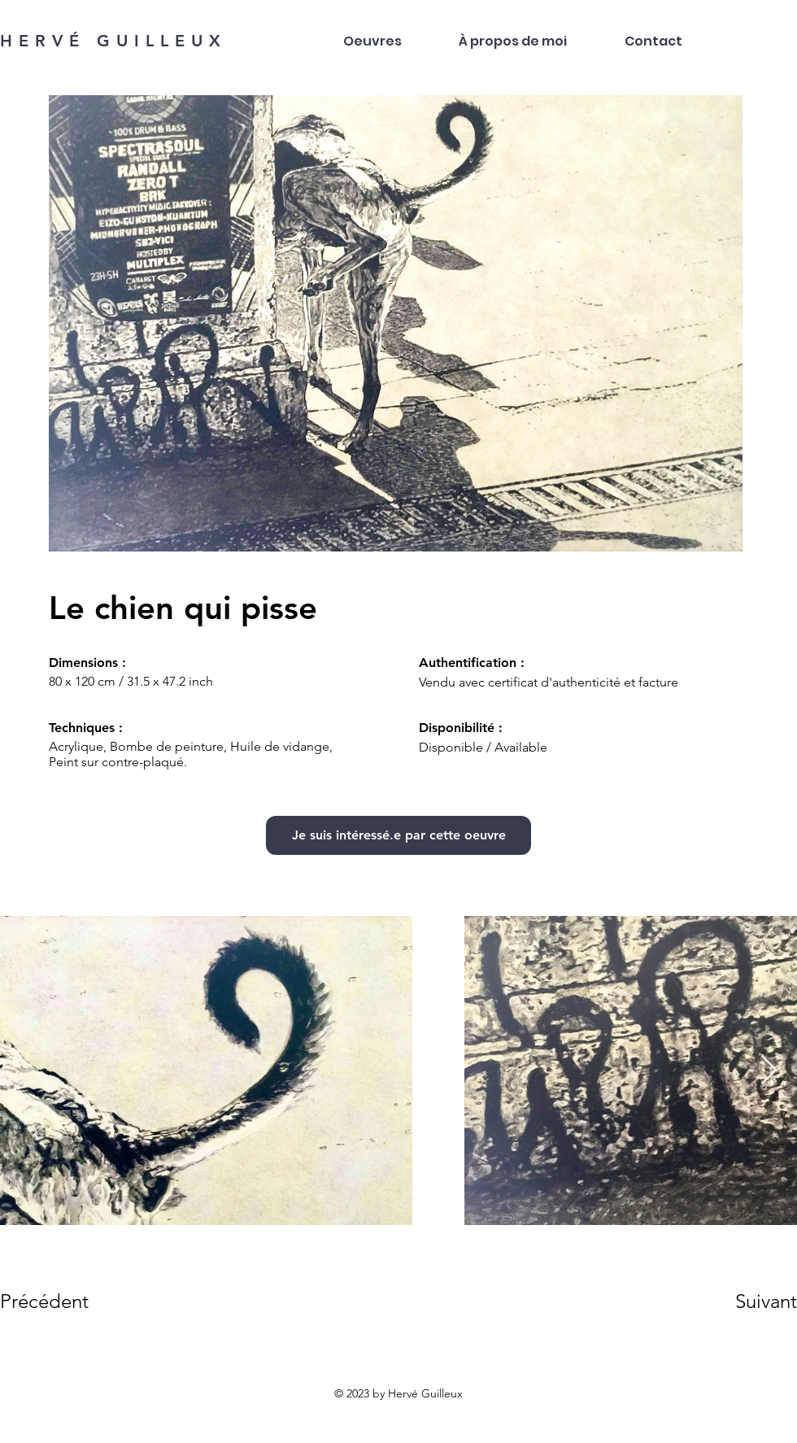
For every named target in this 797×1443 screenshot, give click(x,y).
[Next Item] (769, 1071)
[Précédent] (58, 1301)
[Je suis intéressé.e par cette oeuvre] (398, 835)
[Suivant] (743, 1301)
